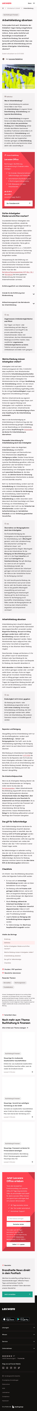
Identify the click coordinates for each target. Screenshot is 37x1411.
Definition (7, 943)
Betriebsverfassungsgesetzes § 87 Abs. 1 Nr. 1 (18, 272)
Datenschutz (6, 1384)
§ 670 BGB (26, 755)
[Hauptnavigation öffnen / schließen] (31, 3)
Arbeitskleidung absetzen (12, 956)
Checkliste (7, 963)
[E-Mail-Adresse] (18, 1218)
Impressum (5, 1401)
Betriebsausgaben (8, 788)
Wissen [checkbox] (4, 1334)
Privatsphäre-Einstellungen (10, 1380)
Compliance (5, 1396)
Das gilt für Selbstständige (12, 959)
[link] (18, 1309)
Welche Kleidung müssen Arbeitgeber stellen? (19, 952)
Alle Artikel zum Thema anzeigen (14, 1028)
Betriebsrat (9, 274)
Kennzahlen (7, 983)
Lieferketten (6, 1392)
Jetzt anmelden (9, 1294)
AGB (22, 1239)
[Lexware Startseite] (6, 3)
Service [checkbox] (5, 1341)
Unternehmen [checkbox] (7, 1348)
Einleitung (7, 939)
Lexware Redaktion (16, 59)
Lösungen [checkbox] (5, 1327)
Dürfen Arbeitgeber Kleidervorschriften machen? (17, 947)
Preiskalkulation (8, 987)
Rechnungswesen (20, 983)
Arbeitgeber (28, 429)
